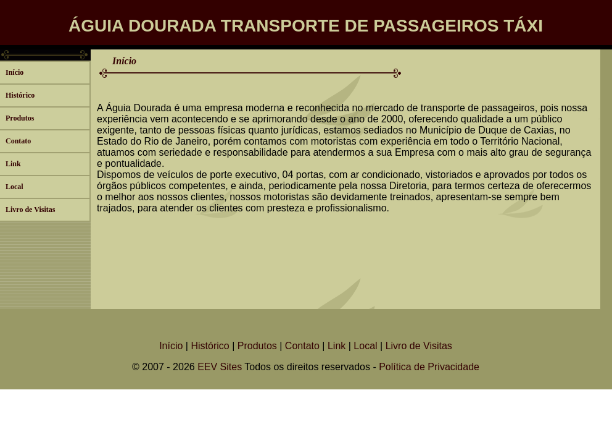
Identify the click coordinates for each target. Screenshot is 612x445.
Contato (18, 141)
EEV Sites (219, 367)
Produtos (20, 118)
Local (14, 186)
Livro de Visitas (30, 209)
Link (13, 163)
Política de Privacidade (429, 367)
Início (14, 72)
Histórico (20, 95)
